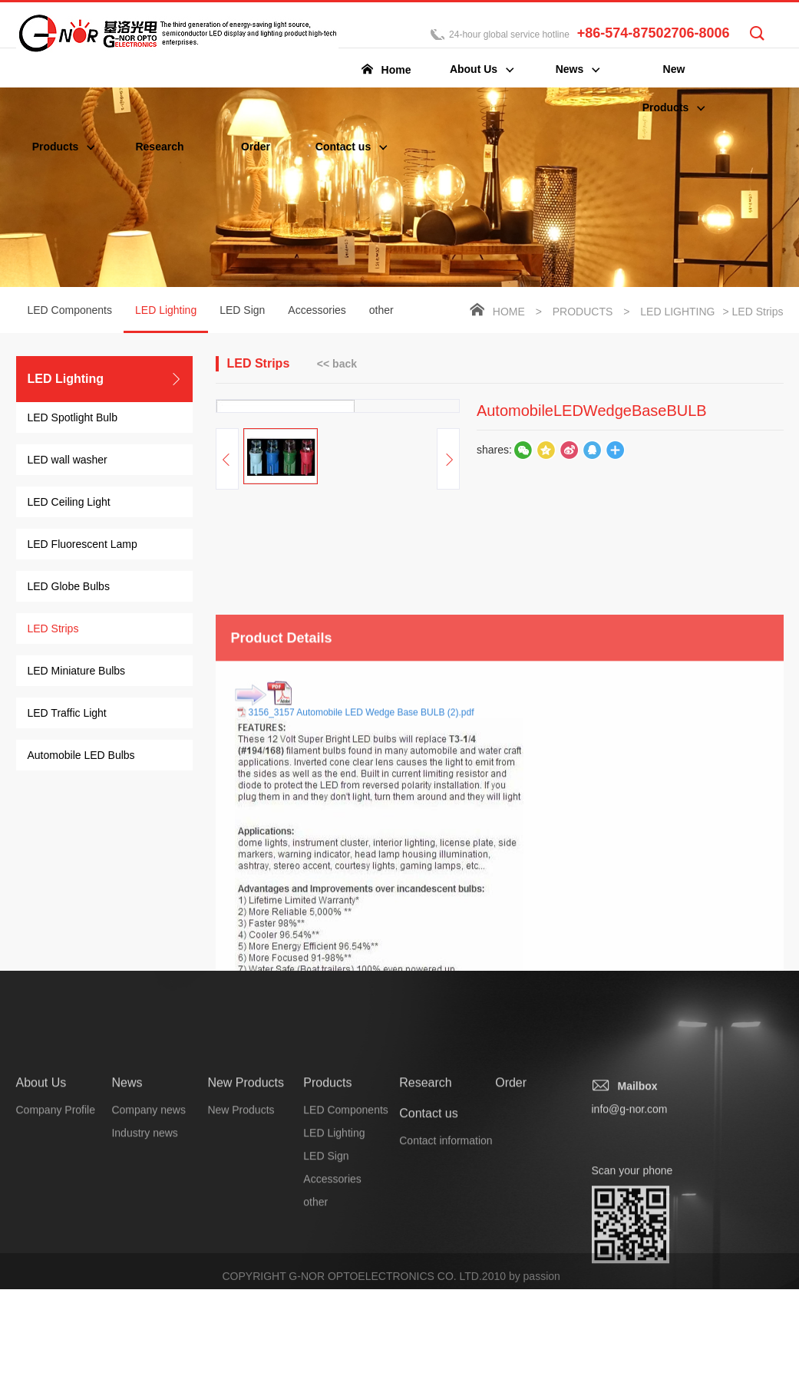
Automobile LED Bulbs (81, 757)
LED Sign (242, 311)
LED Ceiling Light (69, 503)
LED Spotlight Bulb (73, 419)
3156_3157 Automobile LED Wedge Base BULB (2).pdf (361, 950)
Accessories (316, 311)
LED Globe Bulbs (69, 588)
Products (583, 313)
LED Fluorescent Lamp (82, 545)
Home (509, 313)
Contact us (428, 1305)
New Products (245, 1275)
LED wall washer (67, 461)
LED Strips (53, 630)
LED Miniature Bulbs (77, 672)
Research (425, 1275)
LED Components (70, 311)
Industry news (144, 1325)
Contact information (445, 1333)
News (126, 1275)
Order (511, 1275)
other (381, 311)
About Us (41, 1275)
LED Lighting (166, 320)
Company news (148, 1302)
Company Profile (56, 1302)
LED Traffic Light (67, 714)
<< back (337, 364)
